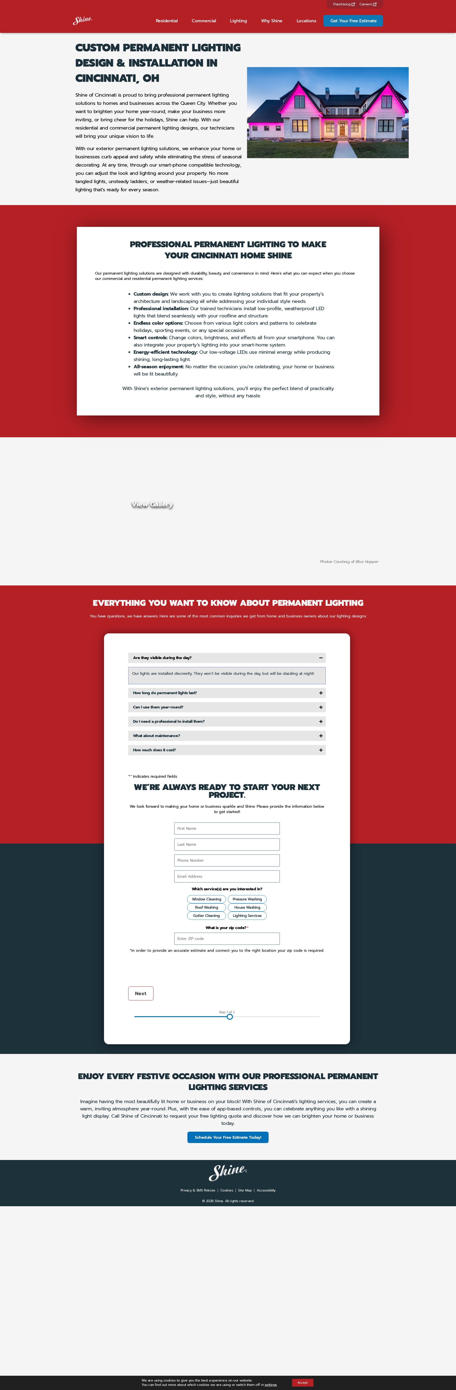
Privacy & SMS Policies (198, 1346)
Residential (167, 24)
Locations (306, 24)
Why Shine (271, 24)
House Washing (247, 1062)
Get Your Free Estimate (353, 24)
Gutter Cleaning (206, 1070)
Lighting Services (247, 1070)
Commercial (204, 24)
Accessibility (266, 1346)
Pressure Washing (247, 1054)
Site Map (245, 1346)
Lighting (238, 24)
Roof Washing (206, 1062)
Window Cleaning (206, 1054)
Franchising (344, 4)
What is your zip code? (227, 1083)
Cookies (226, 1346)
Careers (368, 4)
